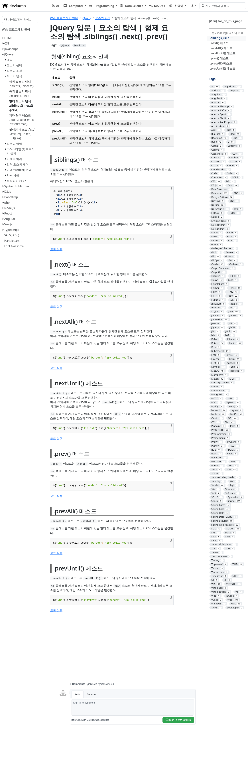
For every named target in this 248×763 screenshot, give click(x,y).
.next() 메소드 (219, 43)
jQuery (86, 18)
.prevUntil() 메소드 (222, 68)
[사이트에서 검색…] (223, 5)
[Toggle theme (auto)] (194, 5)
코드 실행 (56, 249)
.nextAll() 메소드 (221, 48)
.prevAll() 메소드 (221, 63)
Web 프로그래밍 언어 (64, 18)
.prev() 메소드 (219, 58)
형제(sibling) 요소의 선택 (228, 33)
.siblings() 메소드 (221, 38)
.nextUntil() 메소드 (222, 53)
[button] (75, 5)
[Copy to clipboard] (171, 189)
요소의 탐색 (102, 18)
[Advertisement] (127, 649)
